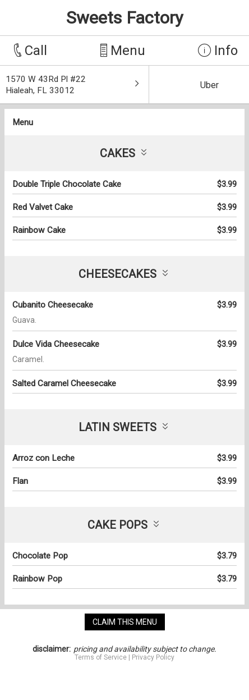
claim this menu (125, 621)
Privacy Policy (153, 657)
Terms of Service (101, 657)
